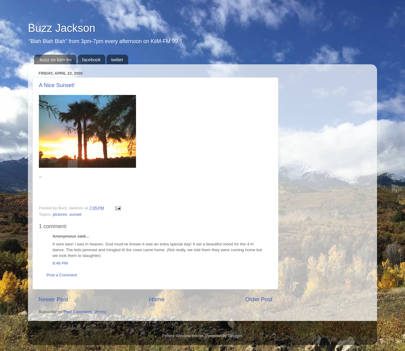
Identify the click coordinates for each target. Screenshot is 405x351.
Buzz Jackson (61, 28)
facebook (91, 59)
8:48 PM (60, 263)
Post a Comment (61, 275)
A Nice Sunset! (57, 85)
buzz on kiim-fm (56, 59)
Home (156, 299)
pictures (60, 214)
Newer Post (53, 299)
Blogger (235, 335)
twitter (117, 59)
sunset (76, 214)
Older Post (258, 299)
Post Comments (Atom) (85, 311)
